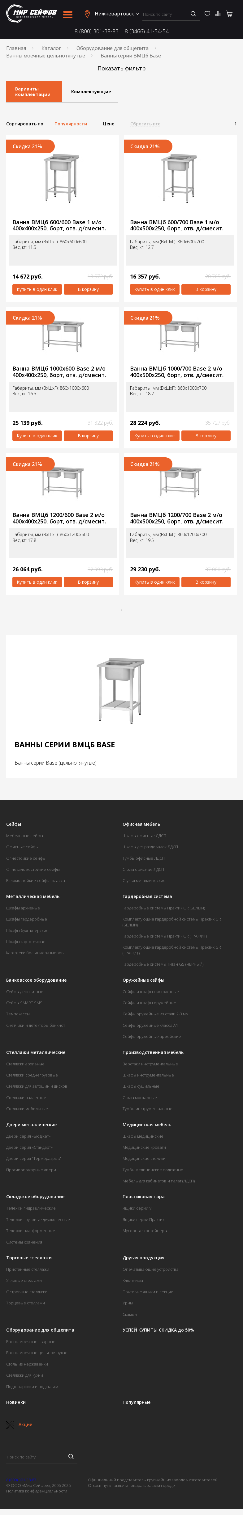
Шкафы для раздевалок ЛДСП (150, 847)
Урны (128, 1303)
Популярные (136, 1402)
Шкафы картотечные (26, 941)
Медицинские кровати (144, 1147)
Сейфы (13, 824)
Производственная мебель (153, 1052)
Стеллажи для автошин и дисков (36, 1086)
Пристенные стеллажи (27, 1269)
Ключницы (133, 1280)
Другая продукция (143, 1258)
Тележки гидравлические (31, 1208)
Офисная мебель (141, 824)
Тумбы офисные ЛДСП (144, 858)
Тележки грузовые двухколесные (38, 1219)
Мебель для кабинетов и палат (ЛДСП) (159, 1181)
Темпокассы (18, 1014)
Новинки (16, 1402)
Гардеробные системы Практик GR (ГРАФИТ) (165, 936)
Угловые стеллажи (24, 1280)
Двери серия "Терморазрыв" (34, 1158)
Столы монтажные (140, 1097)
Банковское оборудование (36, 980)
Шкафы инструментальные (148, 1075)
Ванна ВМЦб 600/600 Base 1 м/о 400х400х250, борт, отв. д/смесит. (59, 225)
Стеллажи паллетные (26, 1097)
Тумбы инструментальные (147, 1108)
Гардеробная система (147, 896)
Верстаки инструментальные (150, 1064)
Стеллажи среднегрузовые (32, 1075)
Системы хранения (24, 1242)
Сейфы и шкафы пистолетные (151, 991)
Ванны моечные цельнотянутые (45, 55)
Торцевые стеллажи (25, 1303)
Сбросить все (145, 124)
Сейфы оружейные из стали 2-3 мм (156, 1014)
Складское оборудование (35, 1196)
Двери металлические (31, 1124)
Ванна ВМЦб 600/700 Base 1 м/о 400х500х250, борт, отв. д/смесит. (176, 225)
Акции (19, 1424)
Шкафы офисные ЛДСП (144, 835)
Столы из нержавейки (27, 1364)
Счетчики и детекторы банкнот (35, 1025)
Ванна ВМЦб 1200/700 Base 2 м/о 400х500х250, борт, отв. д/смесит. (176, 518)
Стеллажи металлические (35, 1052)
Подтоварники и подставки (32, 1386)
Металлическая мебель (32, 896)
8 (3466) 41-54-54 (147, 31)
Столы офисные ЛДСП (143, 869)
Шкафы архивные (23, 908)
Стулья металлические (144, 880)
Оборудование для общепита (112, 48)
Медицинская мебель (147, 1124)
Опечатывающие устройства (151, 1269)
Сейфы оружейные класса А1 (150, 1025)
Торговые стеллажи (29, 1258)
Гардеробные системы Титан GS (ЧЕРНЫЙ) (163, 964)
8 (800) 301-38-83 (97, 31)
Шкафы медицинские (143, 1136)
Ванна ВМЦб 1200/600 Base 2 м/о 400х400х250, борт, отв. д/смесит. (59, 518)
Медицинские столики (144, 1158)
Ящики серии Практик (143, 1219)
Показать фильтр (122, 68)
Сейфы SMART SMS (24, 1002)
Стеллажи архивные (25, 1064)
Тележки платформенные (30, 1230)
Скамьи (130, 1314)
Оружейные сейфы (143, 980)
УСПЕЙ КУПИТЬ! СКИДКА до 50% (158, 1330)
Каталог (51, 48)
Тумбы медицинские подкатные (153, 1170)
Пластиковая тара (144, 1196)
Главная (16, 48)
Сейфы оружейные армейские (152, 1036)
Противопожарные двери (31, 1170)
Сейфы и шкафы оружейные (149, 1002)
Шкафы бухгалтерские (27, 930)
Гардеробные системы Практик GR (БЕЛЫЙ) (164, 908)
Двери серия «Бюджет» (28, 1136)
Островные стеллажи (26, 1292)
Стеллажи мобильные (27, 1108)
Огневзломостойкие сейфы (33, 869)
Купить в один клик (37, 289)
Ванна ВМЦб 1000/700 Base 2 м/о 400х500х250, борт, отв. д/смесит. (176, 371)
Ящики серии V (137, 1208)
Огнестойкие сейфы (26, 858)
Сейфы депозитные (24, 991)
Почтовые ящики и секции (148, 1292)
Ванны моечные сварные (30, 1341)
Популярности (70, 124)
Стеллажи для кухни (24, 1375)
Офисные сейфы (22, 847)
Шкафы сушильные (141, 1086)
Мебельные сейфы (24, 835)
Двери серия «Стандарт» (29, 1147)
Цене (108, 124)
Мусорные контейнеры (145, 1230)
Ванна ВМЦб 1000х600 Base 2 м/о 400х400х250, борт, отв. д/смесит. (59, 371)
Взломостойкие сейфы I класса (35, 880)
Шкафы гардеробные (26, 919)
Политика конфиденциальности (36, 1491)
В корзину (88, 289)
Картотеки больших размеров (35, 952)
